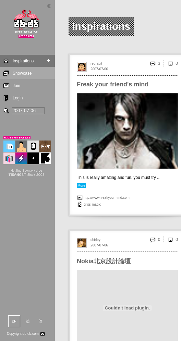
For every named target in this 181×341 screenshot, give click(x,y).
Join (16, 85)
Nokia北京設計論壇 (104, 261)
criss (87, 204)
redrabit (96, 63)
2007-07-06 (99, 69)
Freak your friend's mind (112, 84)
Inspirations (23, 61)
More (81, 185)
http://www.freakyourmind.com (107, 197)
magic (96, 204)
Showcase (22, 73)
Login (18, 98)
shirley (95, 240)
